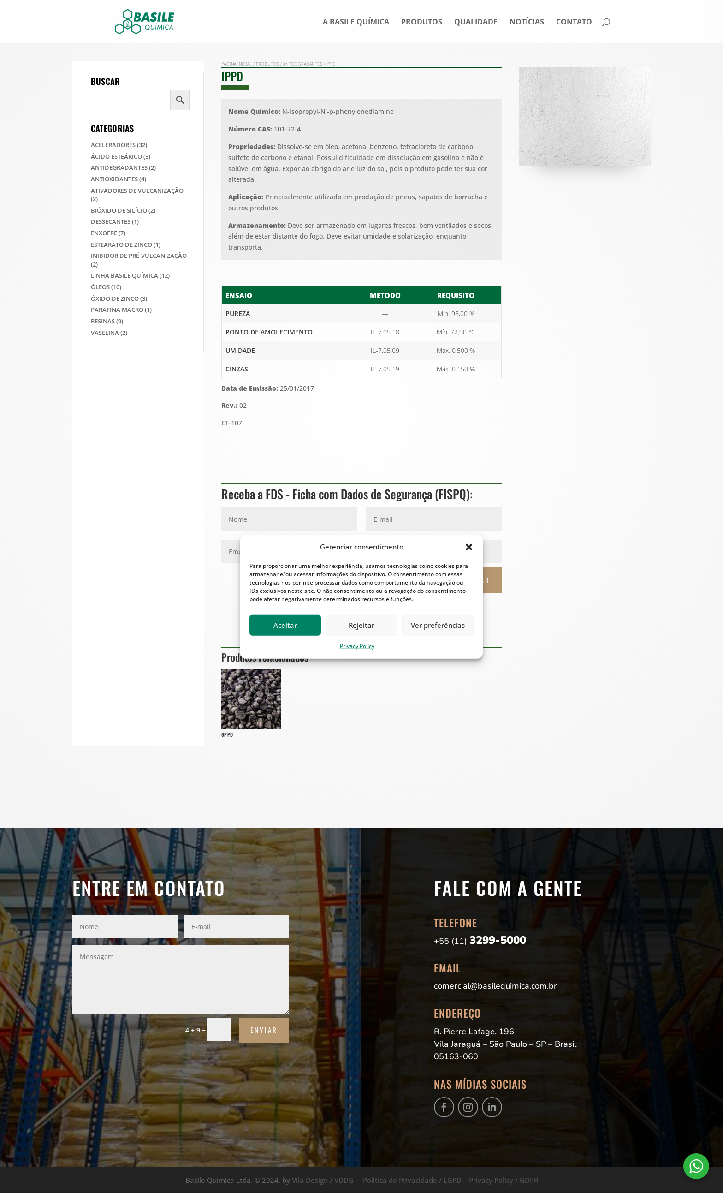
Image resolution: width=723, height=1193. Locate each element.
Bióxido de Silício (119, 210)
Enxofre (104, 233)
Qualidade (476, 22)
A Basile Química (356, 22)
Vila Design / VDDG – (327, 1180)
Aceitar (285, 625)
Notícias (527, 22)
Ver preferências (438, 625)
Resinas (103, 321)
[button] (469, 547)
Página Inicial (236, 64)
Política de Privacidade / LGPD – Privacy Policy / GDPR (450, 1180)
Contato (574, 22)
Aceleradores (113, 145)
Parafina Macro (117, 309)
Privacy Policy (357, 646)
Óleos (100, 287)
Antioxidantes (114, 179)
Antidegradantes (119, 167)
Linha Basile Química (124, 275)
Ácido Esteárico (116, 156)
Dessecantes (110, 221)
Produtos (421, 22)
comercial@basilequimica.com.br (495, 985)
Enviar (264, 1030)
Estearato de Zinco (121, 244)
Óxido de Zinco (115, 298)
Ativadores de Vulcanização (137, 190)
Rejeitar (361, 625)
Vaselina (105, 332)
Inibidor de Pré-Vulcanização (139, 255)
